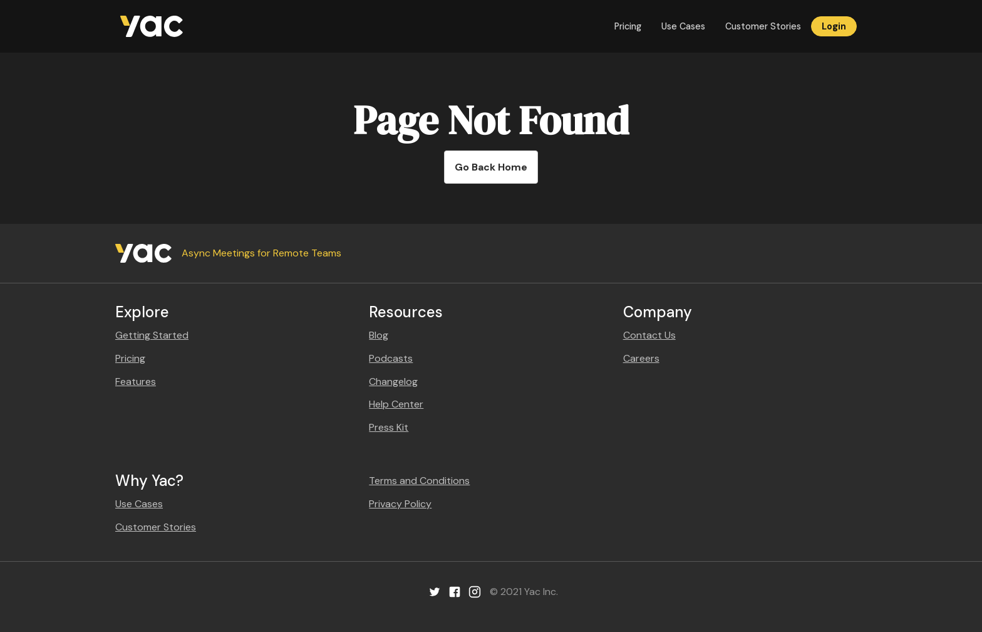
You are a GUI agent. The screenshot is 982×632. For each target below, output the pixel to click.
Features (135, 381)
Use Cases (683, 26)
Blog (378, 335)
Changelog (393, 381)
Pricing (627, 26)
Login (834, 26)
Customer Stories (763, 26)
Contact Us (649, 335)
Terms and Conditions (419, 480)
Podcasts (391, 358)
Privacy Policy (400, 503)
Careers (641, 358)
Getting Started (152, 335)
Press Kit (388, 427)
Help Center (396, 404)
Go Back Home (491, 167)
